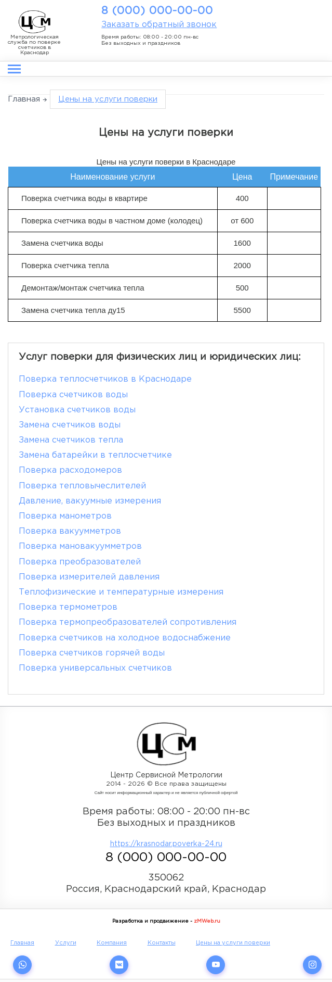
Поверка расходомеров (70, 470)
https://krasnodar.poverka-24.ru (166, 844)
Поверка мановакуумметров (80, 546)
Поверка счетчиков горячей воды (92, 653)
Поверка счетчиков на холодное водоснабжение (125, 638)
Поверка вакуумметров (70, 531)
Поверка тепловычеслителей (82, 486)
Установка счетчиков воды (77, 410)
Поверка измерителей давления (89, 577)
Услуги (65, 943)
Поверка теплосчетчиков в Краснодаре (105, 379)
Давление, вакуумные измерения (90, 501)
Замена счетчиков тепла (71, 440)
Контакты (162, 943)
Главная (24, 99)
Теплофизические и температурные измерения (121, 592)
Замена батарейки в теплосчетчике (95, 455)
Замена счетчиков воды (70, 425)
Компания (112, 943)
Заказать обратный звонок (159, 25)
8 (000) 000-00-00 (157, 11)
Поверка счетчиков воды (73, 395)
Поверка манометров (65, 516)
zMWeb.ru (207, 921)
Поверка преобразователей (80, 562)
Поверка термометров (68, 607)
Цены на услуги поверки (233, 943)
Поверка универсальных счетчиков (95, 668)
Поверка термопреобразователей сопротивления (127, 622)
